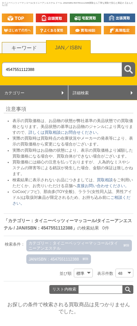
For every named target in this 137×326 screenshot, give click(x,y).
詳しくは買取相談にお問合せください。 (64, 132)
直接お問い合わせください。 (103, 185)
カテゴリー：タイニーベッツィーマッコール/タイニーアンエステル (73, 245)
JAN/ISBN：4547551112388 (53, 259)
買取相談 (105, 180)
